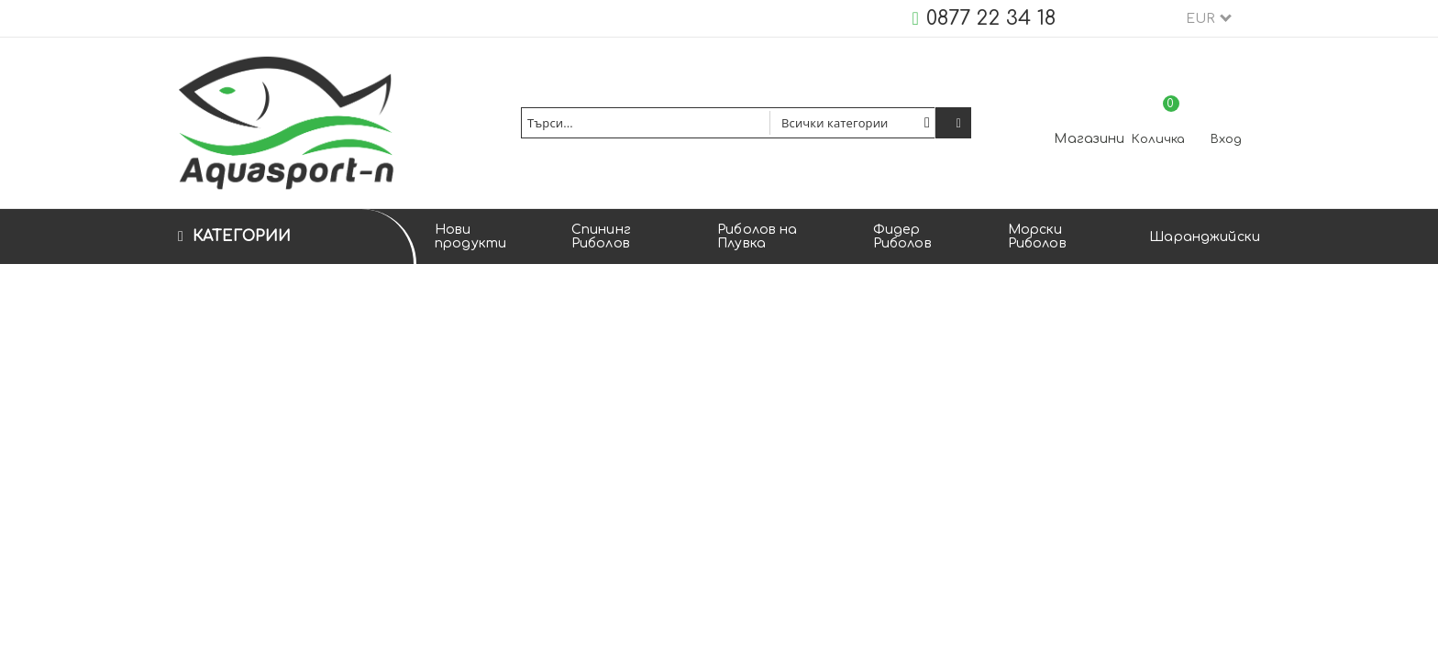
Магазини (1089, 139)
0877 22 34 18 (991, 18)
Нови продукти (470, 236)
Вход (1226, 139)
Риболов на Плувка (757, 236)
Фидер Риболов (902, 236)
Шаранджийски (1204, 237)
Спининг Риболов (601, 236)
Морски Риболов (1037, 236)
